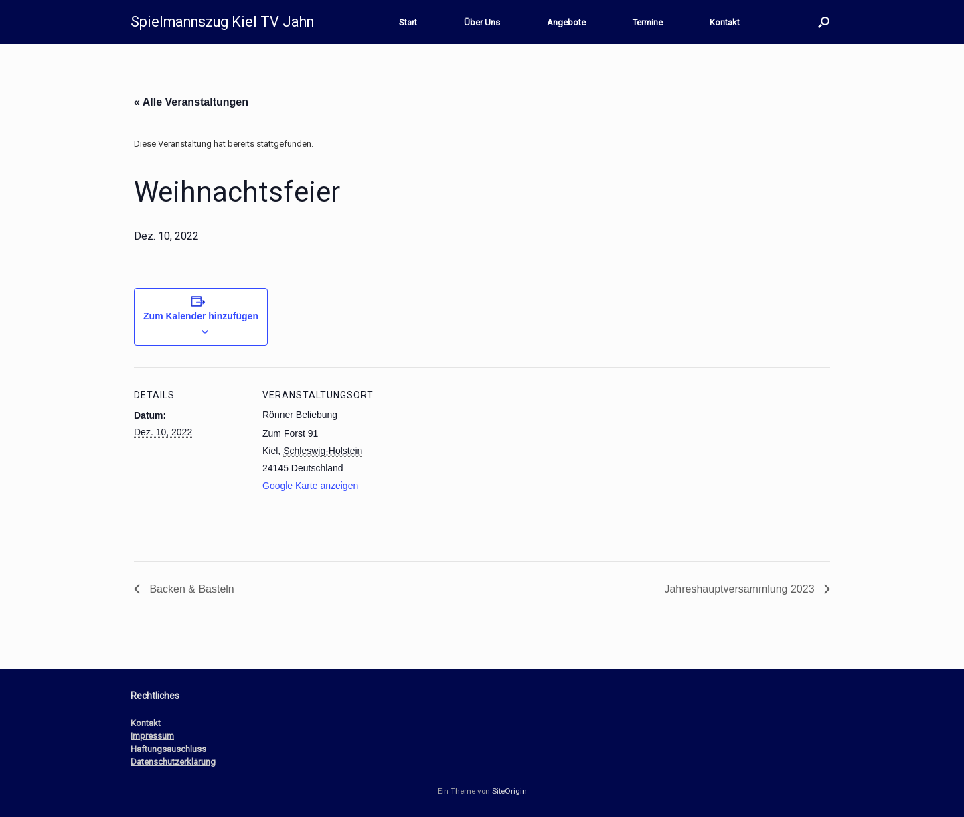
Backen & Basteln (190, 589)
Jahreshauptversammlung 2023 (740, 589)
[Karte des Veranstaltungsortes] (461, 459)
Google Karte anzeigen (310, 485)
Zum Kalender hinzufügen (200, 316)
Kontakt (725, 22)
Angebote (566, 22)
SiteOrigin (509, 791)
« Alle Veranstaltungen (191, 102)
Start (408, 22)
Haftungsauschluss (168, 749)
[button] (823, 22)
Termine (648, 22)
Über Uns (482, 22)
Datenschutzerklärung (173, 762)
